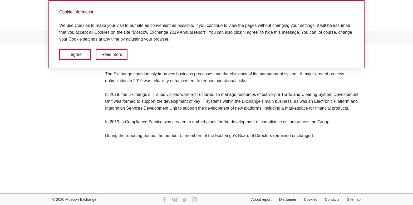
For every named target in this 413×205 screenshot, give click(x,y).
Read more (111, 54)
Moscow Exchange (80, 199)
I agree (75, 54)
